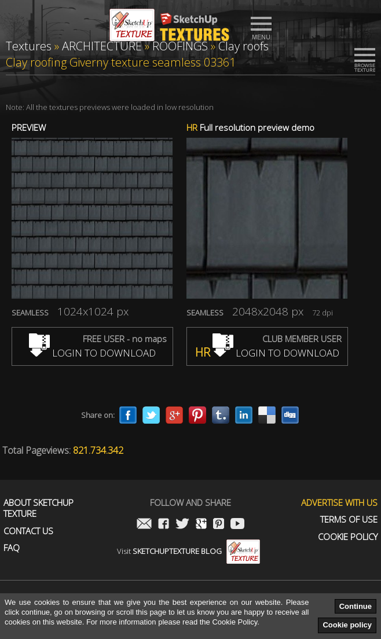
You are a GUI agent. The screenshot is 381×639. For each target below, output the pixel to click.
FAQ (11, 547)
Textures (29, 46)
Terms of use (349, 519)
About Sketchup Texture (38, 508)
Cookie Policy (348, 536)
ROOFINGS (180, 46)
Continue (355, 606)
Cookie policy (347, 624)
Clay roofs (243, 46)
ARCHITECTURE (102, 46)
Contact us (28, 531)
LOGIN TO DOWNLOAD (92, 352)
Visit (188, 551)
